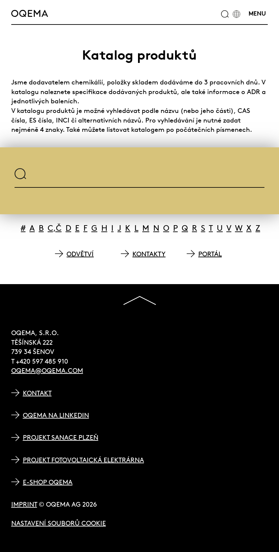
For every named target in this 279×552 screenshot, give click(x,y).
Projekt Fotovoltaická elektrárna (83, 460)
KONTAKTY (148, 254)
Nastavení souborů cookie (58, 523)
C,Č (55, 228)
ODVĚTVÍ (80, 254)
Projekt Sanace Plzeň (60, 437)
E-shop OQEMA (47, 482)
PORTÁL (210, 254)
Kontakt (37, 393)
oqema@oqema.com (47, 370)
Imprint (24, 504)
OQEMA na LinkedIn (56, 415)
